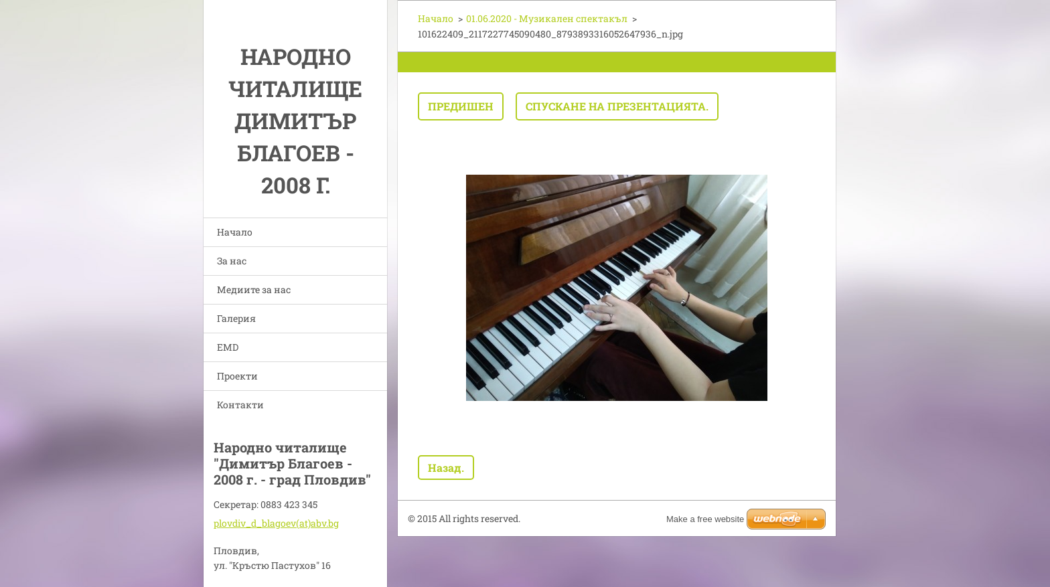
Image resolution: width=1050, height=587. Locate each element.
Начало (234, 232)
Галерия (236, 318)
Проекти (237, 375)
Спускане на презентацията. (617, 106)
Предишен (461, 106)
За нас (231, 260)
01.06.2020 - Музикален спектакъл (546, 18)
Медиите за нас (254, 289)
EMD (227, 347)
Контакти (240, 404)
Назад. (446, 467)
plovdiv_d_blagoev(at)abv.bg (276, 523)
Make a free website (705, 519)
